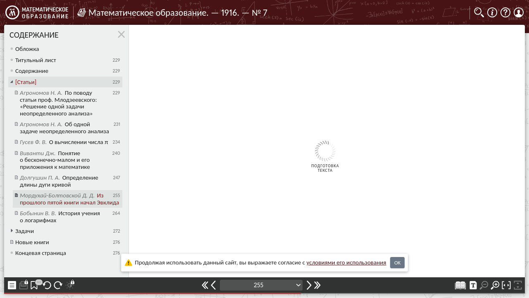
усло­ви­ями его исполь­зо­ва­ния (346, 262)
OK (397, 263)
